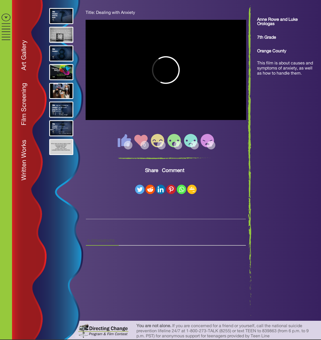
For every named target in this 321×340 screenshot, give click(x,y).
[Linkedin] (160, 189)
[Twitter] (139, 189)
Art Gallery (24, 55)
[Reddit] (150, 189)
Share (151, 170)
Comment (173, 170)
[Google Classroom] (192, 189)
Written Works (24, 160)
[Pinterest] (171, 189)
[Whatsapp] (181, 189)
